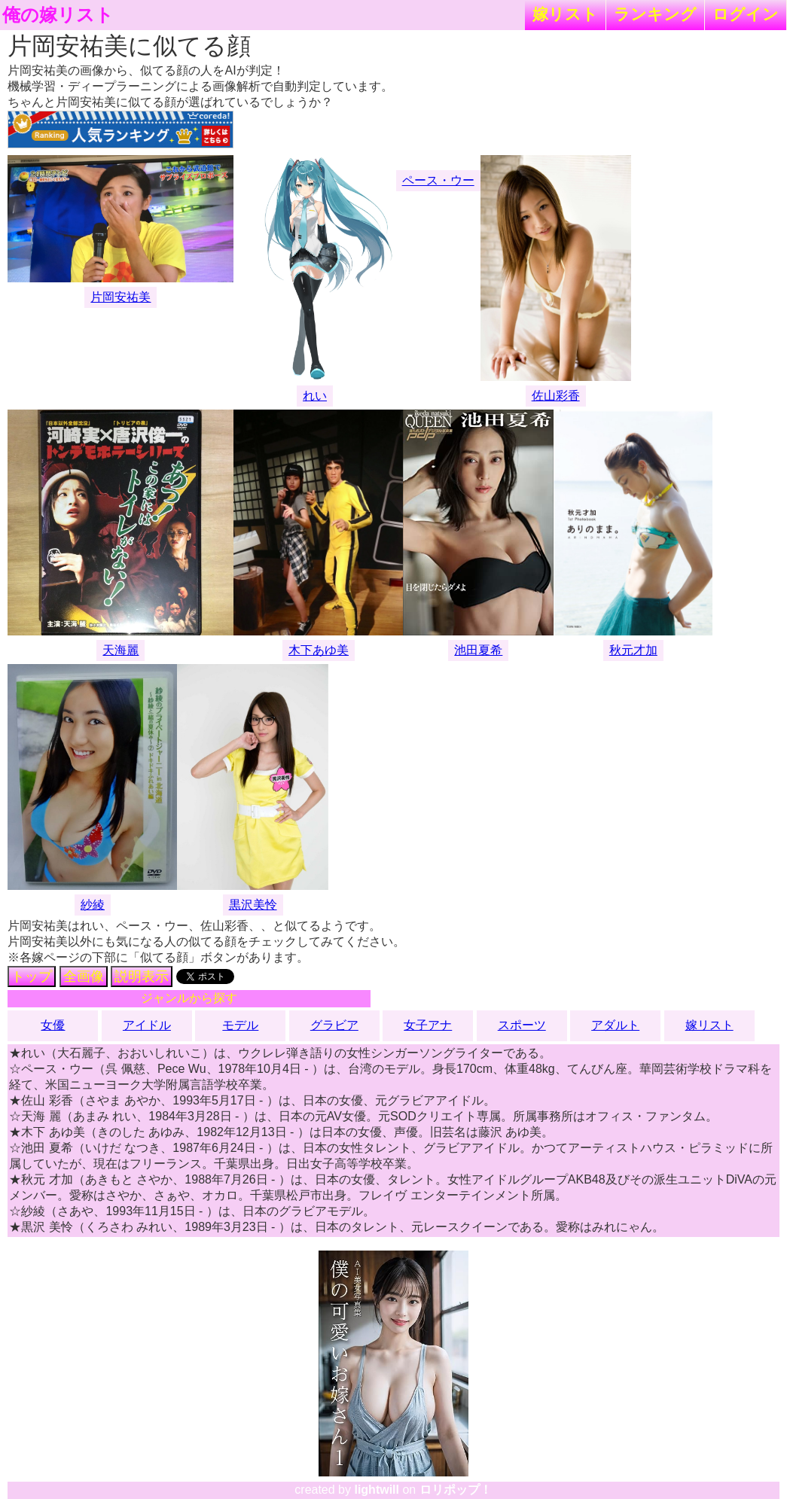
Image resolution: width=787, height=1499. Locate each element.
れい (315, 395)
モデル (240, 1025)
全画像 (83, 976)
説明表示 (141, 976)
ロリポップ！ (455, 1489)
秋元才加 (633, 650)
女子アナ (428, 1025)
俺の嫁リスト (58, 15)
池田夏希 (478, 650)
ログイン (745, 14)
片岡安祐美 (120, 297)
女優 (53, 1025)
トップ (31, 976)
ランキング (655, 14)
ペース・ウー (438, 180)
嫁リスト (565, 14)
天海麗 (120, 650)
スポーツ (522, 1025)
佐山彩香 (556, 395)
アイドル (147, 1025)
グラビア (334, 1025)
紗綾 (93, 904)
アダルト (615, 1025)
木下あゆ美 (318, 650)
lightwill (376, 1489)
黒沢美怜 (253, 904)
